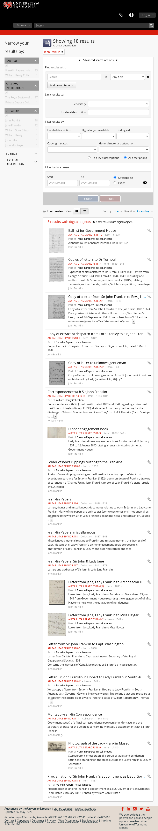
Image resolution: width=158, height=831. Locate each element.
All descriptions (135, 158)
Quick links (131, 15)
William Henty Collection (20, 76)
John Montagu (14, 146)
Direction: (130, 211)
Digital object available (95, 130)
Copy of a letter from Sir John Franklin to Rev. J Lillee (108, 296)
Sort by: (107, 211)
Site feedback (90, 820)
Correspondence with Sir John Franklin (77, 392)
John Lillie (11, 141)
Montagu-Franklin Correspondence (75, 714)
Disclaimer (38, 820)
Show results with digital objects (112, 222)
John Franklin (13, 121)
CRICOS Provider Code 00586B (91, 817)
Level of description (15, 161)
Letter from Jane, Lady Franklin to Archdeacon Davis (108, 582)
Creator (12, 110)
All (6, 66)
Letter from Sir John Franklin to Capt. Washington (86, 644)
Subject (11, 153)
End (81, 177)
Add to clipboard (149, 230)
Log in (146, 15)
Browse (21, 25)
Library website (63, 808)
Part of (11, 60)
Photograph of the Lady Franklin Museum (100, 743)
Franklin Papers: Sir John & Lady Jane (76, 561)
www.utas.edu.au (85, 808)
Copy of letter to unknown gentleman (97, 363)
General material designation (116, 143)
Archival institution (15, 85)
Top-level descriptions (103, 158)
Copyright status (57, 143)
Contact (9, 820)
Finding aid (123, 130)
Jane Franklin (13, 126)
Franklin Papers (60, 499)
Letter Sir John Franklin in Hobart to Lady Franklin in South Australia (100, 677)
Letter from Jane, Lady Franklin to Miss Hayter (103, 615)
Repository (79, 104)
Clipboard (121, 15)
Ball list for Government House (92, 230)
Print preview (53, 211)
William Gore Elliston (17, 131)
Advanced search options (98, 60)
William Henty (13, 136)
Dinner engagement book (88, 429)
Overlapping (123, 178)
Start (50, 177)
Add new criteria (61, 85)
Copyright (23, 820)
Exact (119, 183)
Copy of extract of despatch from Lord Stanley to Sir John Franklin (98, 334)
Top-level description (73, 112)
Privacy (51, 820)
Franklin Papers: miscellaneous (24, 71)
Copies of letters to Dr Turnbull (92, 259)
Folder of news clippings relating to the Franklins (85, 462)
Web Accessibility (68, 820)
